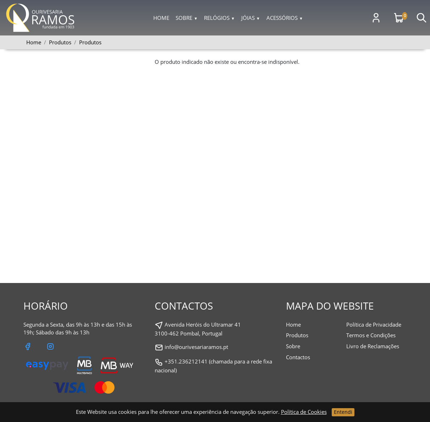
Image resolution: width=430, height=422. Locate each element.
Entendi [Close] (343, 412)
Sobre (187, 17)
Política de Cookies (304, 411)
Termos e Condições (371, 335)
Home (161, 17)
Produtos (90, 42)
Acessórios (284, 17)
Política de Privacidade (373, 324)
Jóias (250, 17)
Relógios (219, 17)
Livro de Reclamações (372, 346)
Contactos (298, 357)
